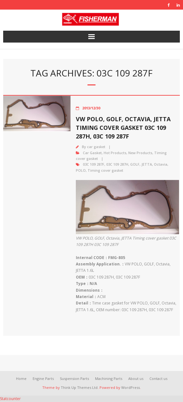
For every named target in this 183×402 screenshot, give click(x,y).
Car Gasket (92, 152)
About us (135, 378)
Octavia (160, 164)
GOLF (134, 164)
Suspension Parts (74, 378)
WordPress (130, 387)
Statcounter (10, 398)
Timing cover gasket (105, 170)
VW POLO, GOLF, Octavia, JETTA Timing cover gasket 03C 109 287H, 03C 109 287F (123, 127)
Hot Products (115, 152)
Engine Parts (43, 378)
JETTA (146, 164)
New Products (140, 152)
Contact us (158, 378)
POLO (81, 170)
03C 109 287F (93, 164)
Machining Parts (108, 378)
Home (21, 378)
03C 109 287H (117, 164)
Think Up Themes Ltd (79, 387)
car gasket (96, 146)
